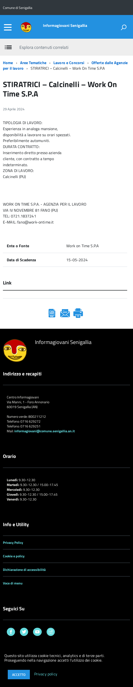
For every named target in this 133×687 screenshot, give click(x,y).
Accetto (18, 674)
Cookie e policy (14, 556)
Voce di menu (13, 583)
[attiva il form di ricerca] (123, 27)
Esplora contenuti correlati (43, 47)
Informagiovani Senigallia (65, 25)
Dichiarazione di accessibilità (24, 569)
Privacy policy (45, 674)
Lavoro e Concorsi (68, 63)
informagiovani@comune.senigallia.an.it (44, 430)
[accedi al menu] (8, 27)
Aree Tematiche (33, 63)
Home (8, 63)
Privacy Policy (13, 542)
